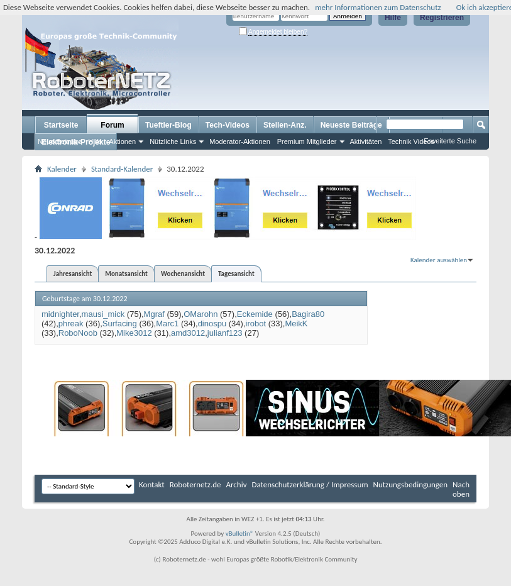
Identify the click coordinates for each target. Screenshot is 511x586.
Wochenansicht (183, 274)
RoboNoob (77, 333)
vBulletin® (240, 533)
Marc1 (167, 323)
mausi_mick (103, 314)
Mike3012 (133, 333)
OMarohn (200, 314)
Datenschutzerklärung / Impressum (310, 484)
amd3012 (188, 333)
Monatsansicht (126, 274)
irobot (256, 323)
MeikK (296, 323)
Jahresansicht (72, 274)
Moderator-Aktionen (239, 141)
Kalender (62, 169)
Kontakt (152, 484)
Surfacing (119, 323)
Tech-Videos (228, 125)
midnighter (60, 314)
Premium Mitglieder (307, 141)
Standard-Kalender (122, 169)
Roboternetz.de (195, 484)
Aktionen (122, 141)
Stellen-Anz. (285, 125)
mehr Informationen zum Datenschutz (378, 7)
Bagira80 (308, 314)
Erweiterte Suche (450, 141)
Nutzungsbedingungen (410, 484)
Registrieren (442, 17)
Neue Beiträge (60, 141)
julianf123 (225, 333)
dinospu (212, 323)
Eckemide (255, 314)
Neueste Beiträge (351, 125)
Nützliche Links (173, 141)
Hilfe (393, 17)
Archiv (236, 484)
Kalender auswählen (438, 260)
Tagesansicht (236, 274)
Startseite (61, 125)
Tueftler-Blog (168, 125)
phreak (71, 323)
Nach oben (461, 489)
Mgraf (154, 314)
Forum (112, 125)
